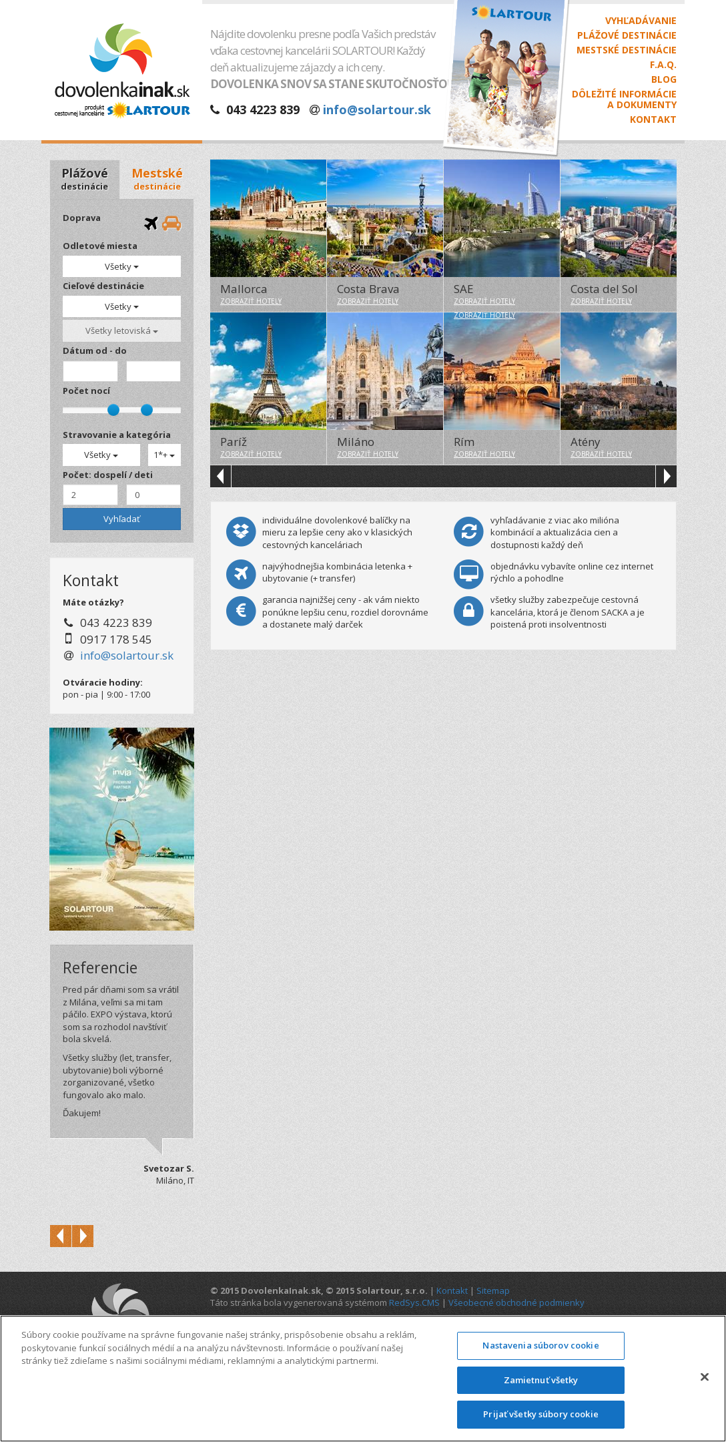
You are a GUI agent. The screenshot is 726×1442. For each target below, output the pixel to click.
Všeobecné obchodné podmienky (516, 1302)
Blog (664, 79)
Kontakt (653, 119)
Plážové (84, 178)
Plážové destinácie (627, 35)
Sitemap (493, 1290)
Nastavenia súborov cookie (540, 1345)
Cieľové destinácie (103, 286)
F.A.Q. (663, 64)
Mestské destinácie (627, 50)
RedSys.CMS (414, 1302)
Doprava (82, 218)
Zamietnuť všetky (541, 1380)
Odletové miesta (100, 246)
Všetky (122, 266)
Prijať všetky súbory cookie (541, 1414)
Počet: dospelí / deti (108, 475)
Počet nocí (86, 391)
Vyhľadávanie (641, 20)
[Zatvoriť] (704, 1377)
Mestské (157, 178)
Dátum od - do (95, 350)
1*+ (164, 455)
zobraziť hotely (251, 301)
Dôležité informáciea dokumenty (624, 99)
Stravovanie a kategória (117, 435)
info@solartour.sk (377, 109)
